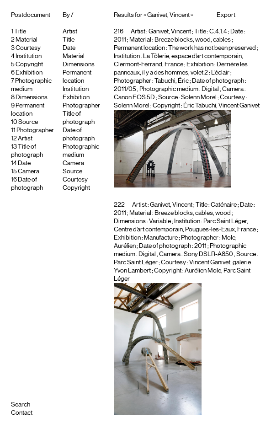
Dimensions (32, 97)
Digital (210, 89)
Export (226, 15)
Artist (25, 138)
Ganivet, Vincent (170, 31)
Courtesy (28, 48)
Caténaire (224, 205)
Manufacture (161, 238)
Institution (29, 56)
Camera (28, 171)
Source (28, 122)
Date (24, 163)
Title (20, 31)
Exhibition (29, 73)
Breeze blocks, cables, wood (192, 213)
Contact (21, 413)
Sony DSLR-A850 (208, 254)
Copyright (29, 64)
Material (26, 40)
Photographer (35, 130)
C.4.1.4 (218, 31)
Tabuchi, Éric (171, 81)
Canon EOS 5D (134, 97)
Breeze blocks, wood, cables (192, 40)
